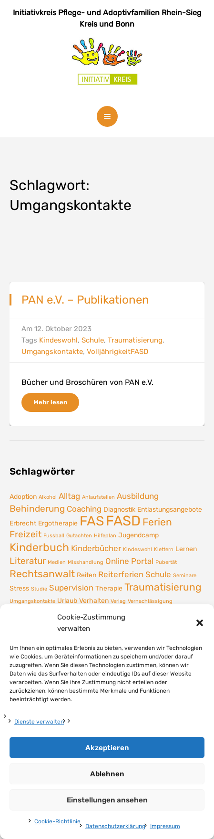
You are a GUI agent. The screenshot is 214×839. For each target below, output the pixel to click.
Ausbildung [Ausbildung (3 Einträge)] (138, 496)
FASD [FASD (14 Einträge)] (123, 521)
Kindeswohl (58, 340)
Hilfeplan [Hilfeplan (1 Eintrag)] (105, 536)
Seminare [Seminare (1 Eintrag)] (184, 575)
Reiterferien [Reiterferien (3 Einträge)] (120, 574)
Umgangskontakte (52, 351)
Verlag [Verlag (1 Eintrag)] (118, 601)
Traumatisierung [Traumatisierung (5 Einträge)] (163, 587)
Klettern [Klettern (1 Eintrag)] (163, 549)
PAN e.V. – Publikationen (85, 299)
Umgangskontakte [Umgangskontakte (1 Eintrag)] (32, 601)
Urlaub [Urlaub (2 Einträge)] (67, 600)
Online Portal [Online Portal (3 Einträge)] (129, 561)
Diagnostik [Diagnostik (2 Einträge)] (119, 509)
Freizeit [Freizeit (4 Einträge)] (25, 534)
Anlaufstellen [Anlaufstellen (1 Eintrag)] (98, 497)
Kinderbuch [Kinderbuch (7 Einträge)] (39, 547)
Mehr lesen (50, 402)
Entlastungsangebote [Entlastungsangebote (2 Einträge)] (169, 509)
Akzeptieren (107, 748)
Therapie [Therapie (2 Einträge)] (108, 588)
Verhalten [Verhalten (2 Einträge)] (94, 600)
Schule (93, 340)
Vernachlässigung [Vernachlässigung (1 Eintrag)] (150, 601)
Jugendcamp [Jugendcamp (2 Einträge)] (138, 535)
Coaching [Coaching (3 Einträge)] (84, 509)
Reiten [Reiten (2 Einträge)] (86, 575)
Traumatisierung (135, 340)
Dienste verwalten (39, 721)
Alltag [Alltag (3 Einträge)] (69, 496)
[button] (199, 623)
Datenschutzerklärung (115, 826)
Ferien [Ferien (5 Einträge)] (157, 522)
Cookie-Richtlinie (57, 821)
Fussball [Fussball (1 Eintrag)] (53, 536)
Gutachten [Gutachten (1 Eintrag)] (79, 536)
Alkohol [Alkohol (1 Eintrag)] (48, 497)
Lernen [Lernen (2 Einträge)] (186, 548)
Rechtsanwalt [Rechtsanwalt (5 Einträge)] (42, 574)
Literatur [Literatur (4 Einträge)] (28, 560)
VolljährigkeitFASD (117, 351)
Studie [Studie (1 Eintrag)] (39, 589)
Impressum (165, 826)
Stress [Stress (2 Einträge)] (19, 588)
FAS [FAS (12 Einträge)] (92, 521)
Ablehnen (107, 774)
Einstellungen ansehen (107, 800)
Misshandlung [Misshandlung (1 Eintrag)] (85, 562)
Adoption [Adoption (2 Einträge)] (23, 496)
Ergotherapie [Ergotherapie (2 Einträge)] (58, 523)
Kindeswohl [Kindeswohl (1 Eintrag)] (137, 549)
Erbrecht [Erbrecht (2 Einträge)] (23, 523)
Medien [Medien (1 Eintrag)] (57, 562)
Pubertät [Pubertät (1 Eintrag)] (166, 562)
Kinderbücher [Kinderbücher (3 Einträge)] (96, 548)
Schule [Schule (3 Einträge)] (158, 574)
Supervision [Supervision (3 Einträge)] (71, 587)
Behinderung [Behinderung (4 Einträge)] (37, 508)
